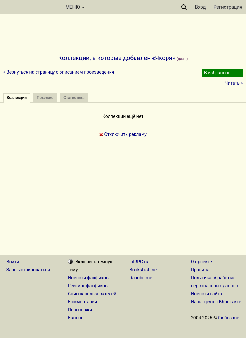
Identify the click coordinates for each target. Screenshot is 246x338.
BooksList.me (143, 269)
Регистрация (227, 7)
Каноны (76, 317)
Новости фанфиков (88, 277)
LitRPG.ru (138, 261)
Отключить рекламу (123, 134)
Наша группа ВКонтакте (216, 301)
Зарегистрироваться (28, 269)
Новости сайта (206, 293)
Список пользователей (92, 293)
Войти (12, 261)
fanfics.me (228, 317)
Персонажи (80, 309)
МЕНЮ (75, 7)
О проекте (201, 261)
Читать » (234, 83)
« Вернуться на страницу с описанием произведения (58, 72)
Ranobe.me (140, 277)
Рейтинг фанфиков (88, 285)
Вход (200, 7)
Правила (200, 269)
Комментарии (82, 301)
